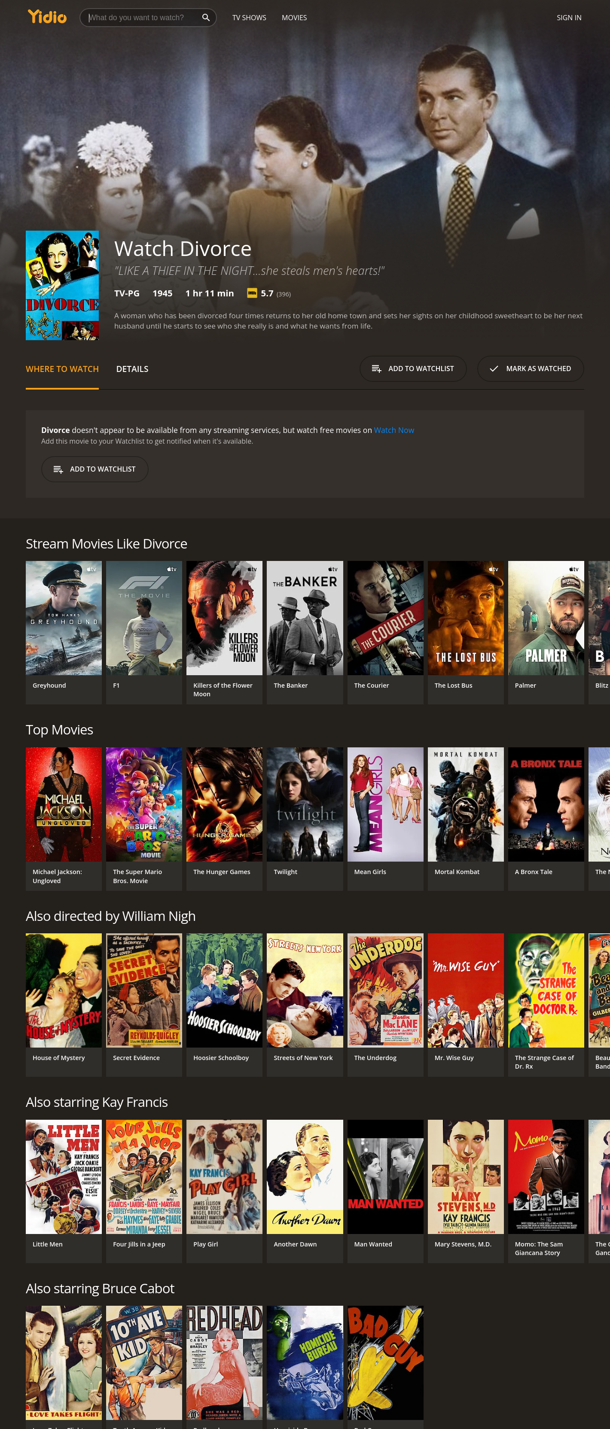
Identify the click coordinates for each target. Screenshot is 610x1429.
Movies (294, 17)
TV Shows (249, 17)
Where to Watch (62, 369)
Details (132, 369)
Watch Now (394, 430)
